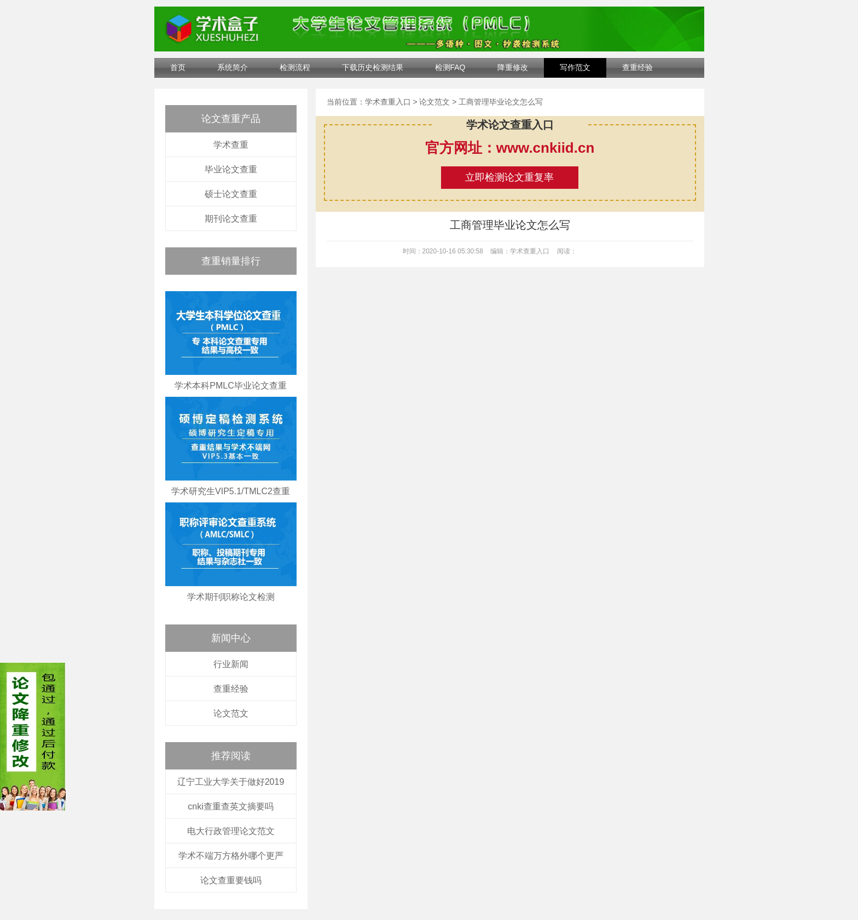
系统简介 (232, 67)
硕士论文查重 (231, 194)
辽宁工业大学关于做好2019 (231, 781)
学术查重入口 (388, 101)
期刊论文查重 (231, 218)
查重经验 (637, 67)
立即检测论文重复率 (509, 177)
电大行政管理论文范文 (231, 831)
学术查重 (230, 144)
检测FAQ (450, 67)
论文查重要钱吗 (231, 880)
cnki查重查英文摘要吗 (230, 806)
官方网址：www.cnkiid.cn (510, 148)
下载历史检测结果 (372, 67)
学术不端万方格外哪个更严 (230, 855)
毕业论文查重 (231, 169)
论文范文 (230, 713)
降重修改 (512, 67)
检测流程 (295, 67)
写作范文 (575, 67)
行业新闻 (230, 664)
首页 (177, 67)
